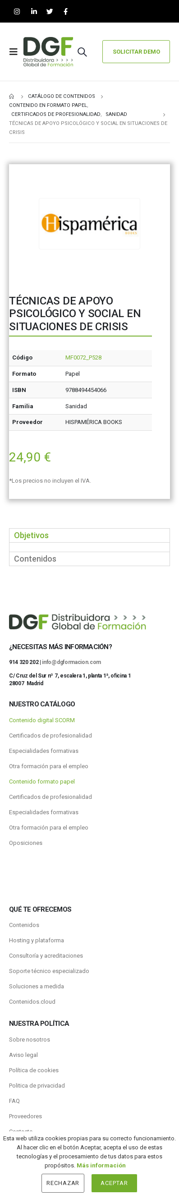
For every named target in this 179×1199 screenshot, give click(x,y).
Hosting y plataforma (36, 940)
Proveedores (25, 1116)
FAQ (14, 1101)
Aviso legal (23, 1054)
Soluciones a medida (36, 986)
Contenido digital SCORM (42, 720)
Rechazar (63, 1183)
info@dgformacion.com (71, 662)
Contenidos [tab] (35, 558)
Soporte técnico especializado (49, 971)
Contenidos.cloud (32, 1001)
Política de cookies (34, 1070)
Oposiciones (25, 842)
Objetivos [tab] (31, 535)
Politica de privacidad (37, 1085)
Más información (101, 1165)
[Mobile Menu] (16, 52)
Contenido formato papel (42, 781)
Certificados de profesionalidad (50, 735)
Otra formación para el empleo (48, 766)
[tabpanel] (89, 547)
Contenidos (24, 925)
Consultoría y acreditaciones (46, 955)
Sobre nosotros (29, 1039)
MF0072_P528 (83, 357)
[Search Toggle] (82, 52)
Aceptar (114, 1183)
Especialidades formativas (43, 750)
